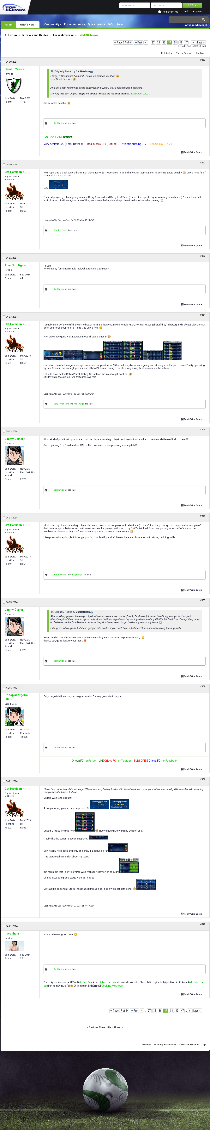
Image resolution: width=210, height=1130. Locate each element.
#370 (203, 924)
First (138, 42)
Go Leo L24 (52, 137)
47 (186, 42)
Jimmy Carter (60, 574)
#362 (203, 162)
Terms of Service (188, 1044)
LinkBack (166, 53)
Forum (8, 24)
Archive (147, 1044)
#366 (203, 515)
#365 (203, 429)
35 (158, 42)
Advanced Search (196, 25)
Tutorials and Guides (34, 35)
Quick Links (95, 24)
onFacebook (169, 760)
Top (203, 1044)
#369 (203, 779)
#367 (203, 600)
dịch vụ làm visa (108, 982)
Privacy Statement (165, 1044)
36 (164, 42)
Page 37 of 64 (124, 42)
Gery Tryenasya (61, 404)
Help (186, 12)
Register (197, 12)
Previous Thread (97, 1027)
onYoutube (124, 760)
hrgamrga (79, 404)
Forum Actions (73, 24)
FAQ (110, 24)
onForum (91, 760)
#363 (203, 256)
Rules (120, 24)
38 (175, 42)
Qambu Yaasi (60, 230)
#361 (203, 60)
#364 (203, 315)
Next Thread (115, 1027)
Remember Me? (171, 11)
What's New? (28, 24)
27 (153, 42)
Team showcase (63, 35)
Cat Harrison (59, 123)
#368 (203, 686)
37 (169, 42)
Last (201, 42)
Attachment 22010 (139, 93)
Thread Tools (183, 53)
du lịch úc (85, 982)
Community (51, 24)
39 (180, 42)
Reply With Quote (192, 152)
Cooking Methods (112, 985)
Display (199, 53)
